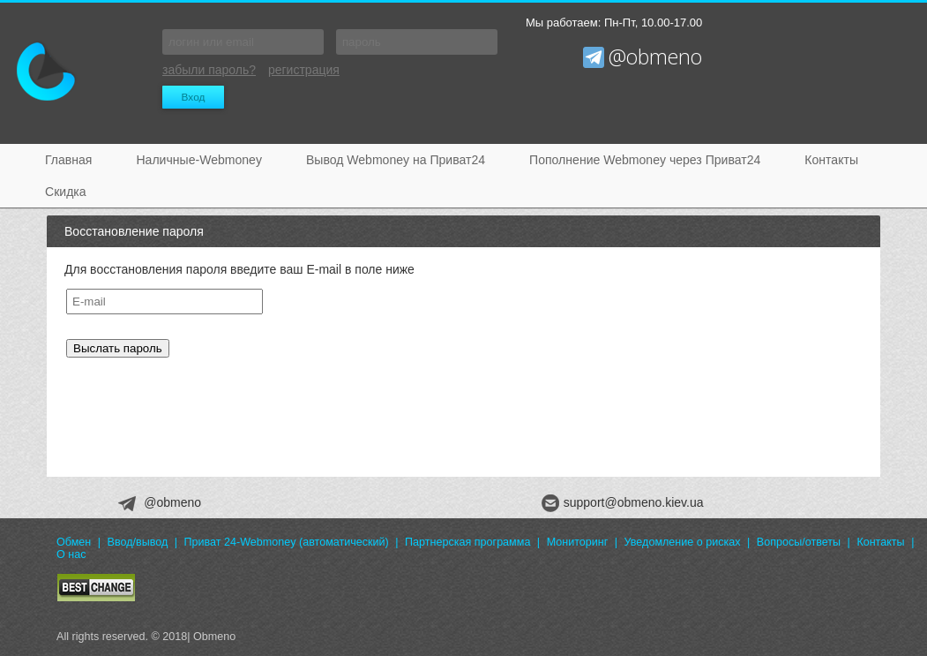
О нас (71, 554)
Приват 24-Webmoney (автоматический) (286, 542)
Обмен (73, 542)
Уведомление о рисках (682, 542)
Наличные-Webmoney (198, 160)
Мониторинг (578, 542)
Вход (194, 97)
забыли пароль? (209, 70)
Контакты (831, 160)
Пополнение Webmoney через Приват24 (644, 160)
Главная (68, 160)
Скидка (65, 192)
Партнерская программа (467, 542)
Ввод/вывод (138, 542)
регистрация (304, 70)
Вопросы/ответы (799, 542)
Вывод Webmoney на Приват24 (395, 160)
